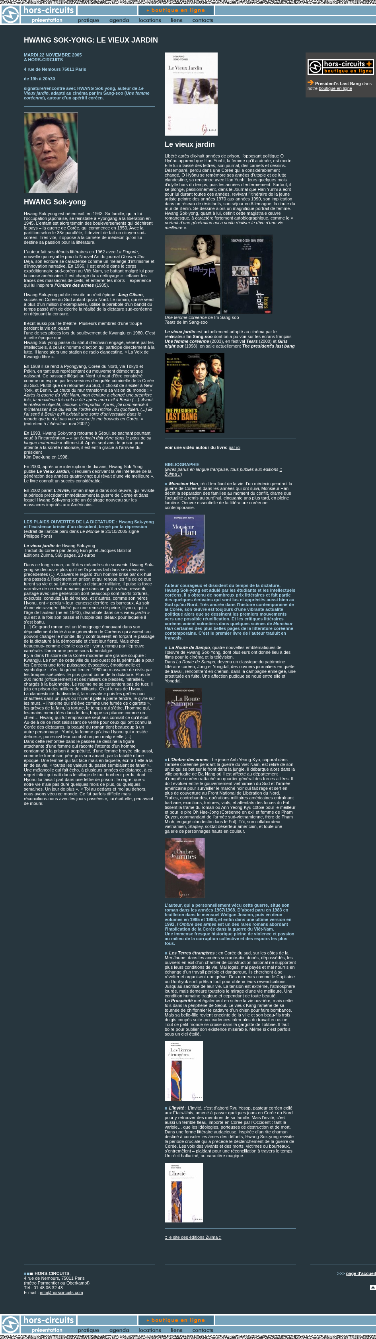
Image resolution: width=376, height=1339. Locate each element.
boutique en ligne (335, 88)
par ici (234, 447)
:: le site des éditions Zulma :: (193, 1237)
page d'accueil (361, 1273)
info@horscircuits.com (61, 1292)
